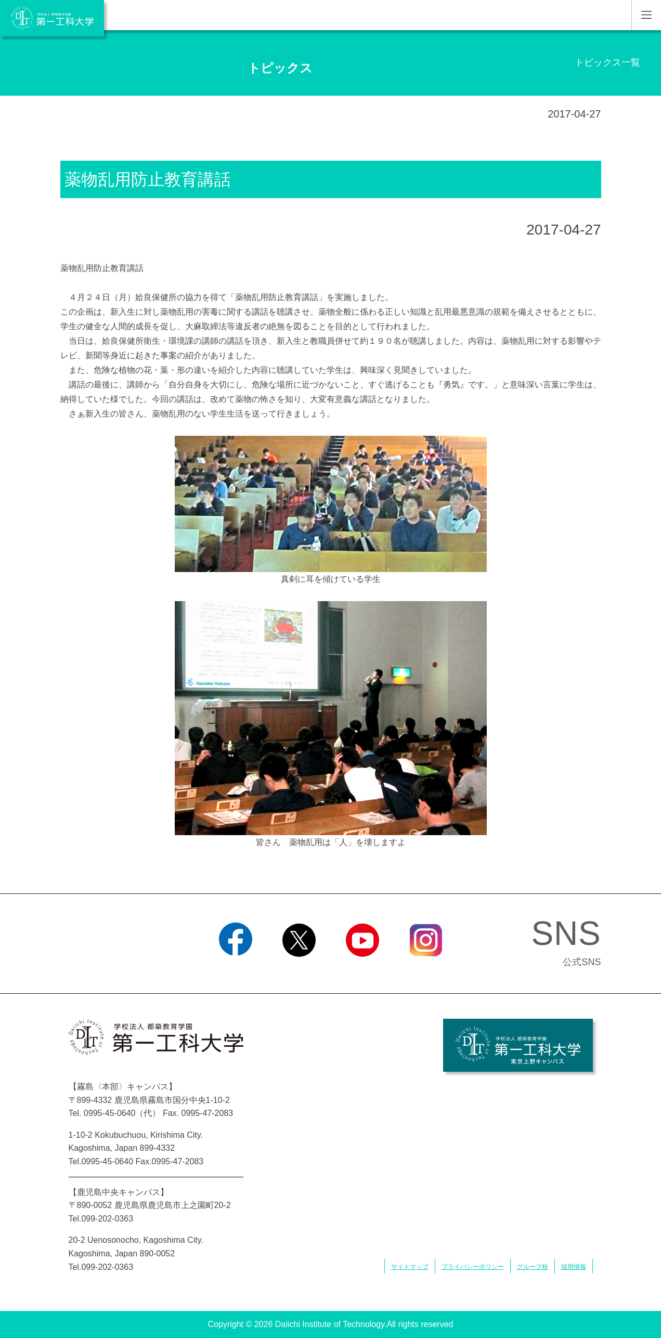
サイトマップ (410, 1266)
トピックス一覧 (607, 62)
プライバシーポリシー (473, 1266)
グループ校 (532, 1266)
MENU (646, 15)
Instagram (425, 970)
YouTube (362, 970)
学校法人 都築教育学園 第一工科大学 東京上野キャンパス (518, 1045)
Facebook (235, 970)
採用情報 (573, 1266)
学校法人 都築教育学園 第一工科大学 (52, 18)
